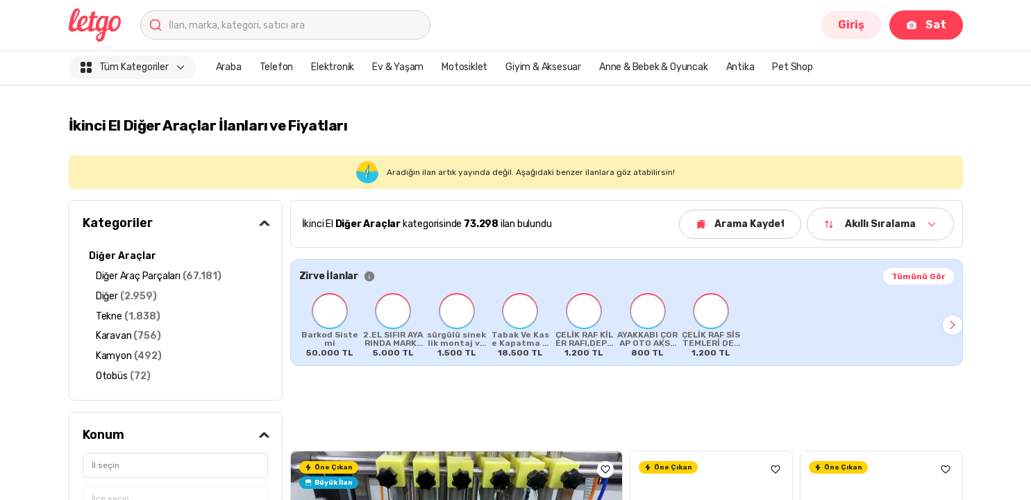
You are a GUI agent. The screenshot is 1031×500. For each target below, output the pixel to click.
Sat (926, 24)
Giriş (851, 24)
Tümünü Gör (918, 276)
